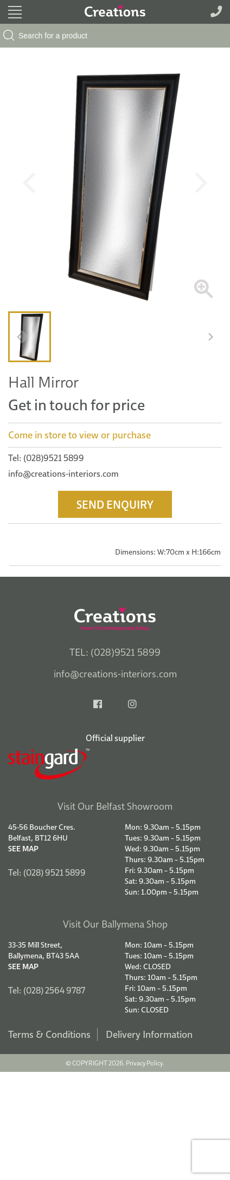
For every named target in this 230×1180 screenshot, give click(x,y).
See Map (23, 848)
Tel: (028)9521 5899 (46, 458)
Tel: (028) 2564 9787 (46, 990)
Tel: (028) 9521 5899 (47, 872)
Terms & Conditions (49, 1034)
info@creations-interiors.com (63, 473)
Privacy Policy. (145, 1063)
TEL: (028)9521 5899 (115, 652)
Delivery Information (149, 1034)
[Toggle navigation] (15, 12)
